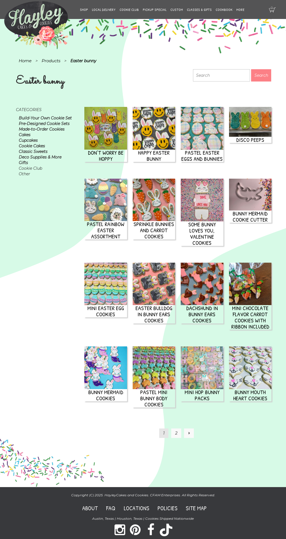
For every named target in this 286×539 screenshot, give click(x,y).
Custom (176, 9)
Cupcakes (28, 140)
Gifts (23, 162)
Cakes (24, 134)
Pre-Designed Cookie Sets (44, 123)
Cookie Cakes (32, 145)
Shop (84, 9)
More (240, 9)
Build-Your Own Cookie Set (45, 118)
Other (24, 173)
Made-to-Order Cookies (42, 129)
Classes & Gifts (199, 9)
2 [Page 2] (176, 433)
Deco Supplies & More (40, 157)
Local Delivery (104, 9)
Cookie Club (129, 9)
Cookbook (224, 9)
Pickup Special (154, 9)
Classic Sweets (33, 151)
